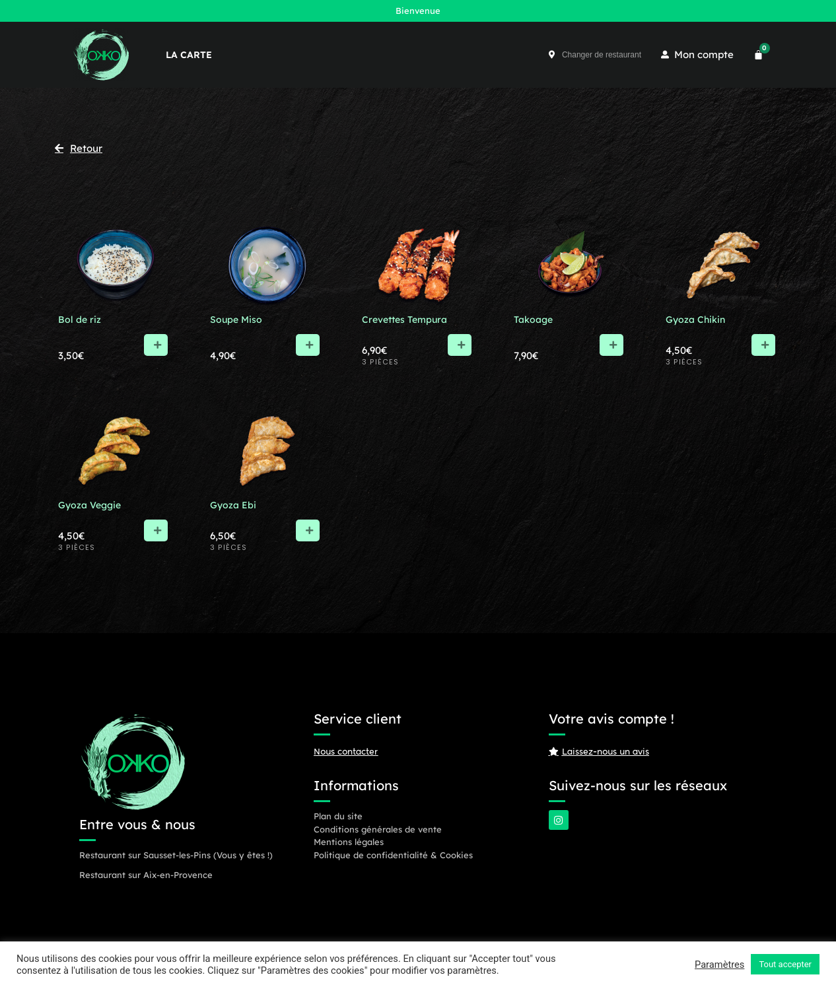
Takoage (533, 319)
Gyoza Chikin (695, 319)
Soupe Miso (236, 319)
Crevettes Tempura (404, 319)
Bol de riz (79, 319)
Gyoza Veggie (89, 505)
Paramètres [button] (719, 964)
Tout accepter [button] (785, 964)
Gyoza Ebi (233, 505)
